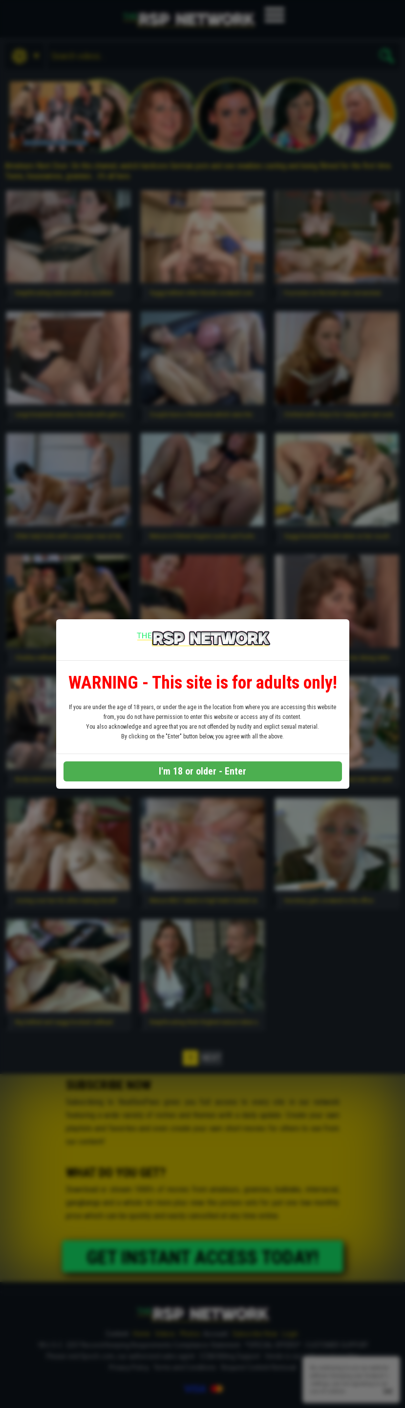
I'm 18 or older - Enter (202, 771)
